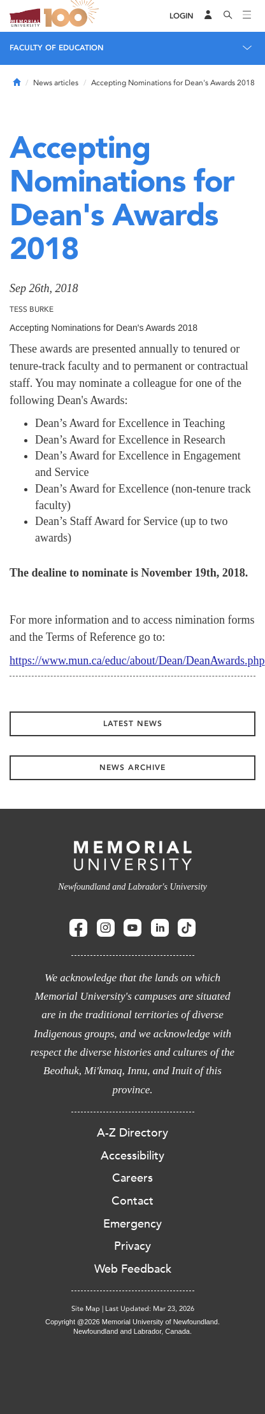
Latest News (132, 723)
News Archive (132, 767)
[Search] (228, 16)
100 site (73, 16)
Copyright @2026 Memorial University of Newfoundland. (132, 1322)
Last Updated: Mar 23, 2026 (149, 1309)
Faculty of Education (57, 47)
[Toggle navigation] (247, 16)
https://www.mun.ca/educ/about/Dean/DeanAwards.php (137, 660)
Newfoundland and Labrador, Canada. (132, 1331)
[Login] (181, 16)
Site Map (85, 1309)
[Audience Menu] (208, 16)
